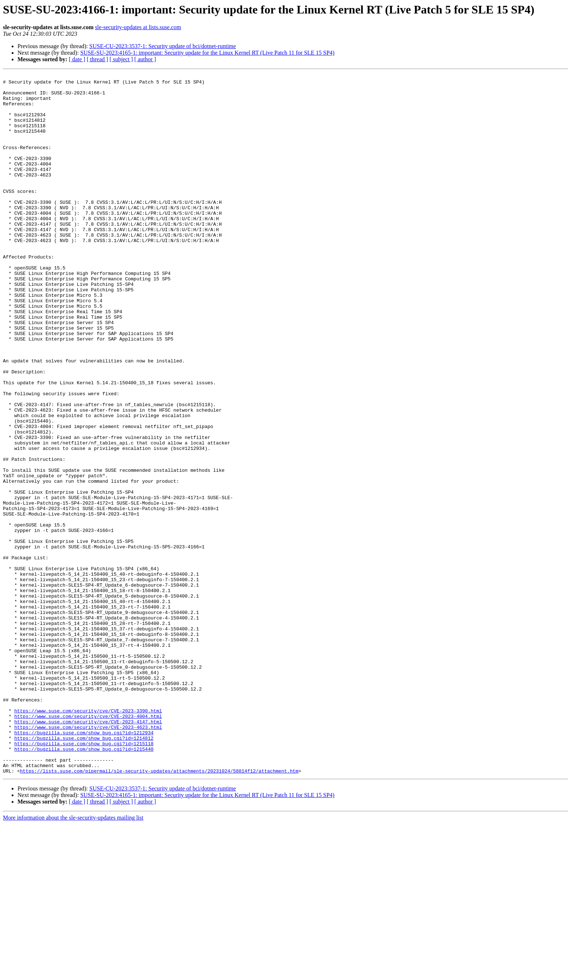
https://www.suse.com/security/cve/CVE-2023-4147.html (88, 851)
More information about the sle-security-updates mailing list (73, 958)
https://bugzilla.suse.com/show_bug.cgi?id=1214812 (83, 871)
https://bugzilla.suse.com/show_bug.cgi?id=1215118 (83, 878)
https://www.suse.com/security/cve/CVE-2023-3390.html (88, 838)
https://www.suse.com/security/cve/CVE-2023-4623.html (88, 858)
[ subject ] (121, 59)
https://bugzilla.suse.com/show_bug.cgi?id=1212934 (83, 865)
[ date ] (77, 59)
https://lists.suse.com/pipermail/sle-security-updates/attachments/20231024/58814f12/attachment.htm (159, 910)
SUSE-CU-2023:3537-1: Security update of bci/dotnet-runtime (162, 46)
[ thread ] (97, 59)
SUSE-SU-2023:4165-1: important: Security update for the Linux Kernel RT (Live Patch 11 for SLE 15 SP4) (207, 53)
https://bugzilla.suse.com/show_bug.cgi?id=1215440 (83, 884)
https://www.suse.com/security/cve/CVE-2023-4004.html (88, 845)
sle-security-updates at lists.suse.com (138, 27)
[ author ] (145, 59)
